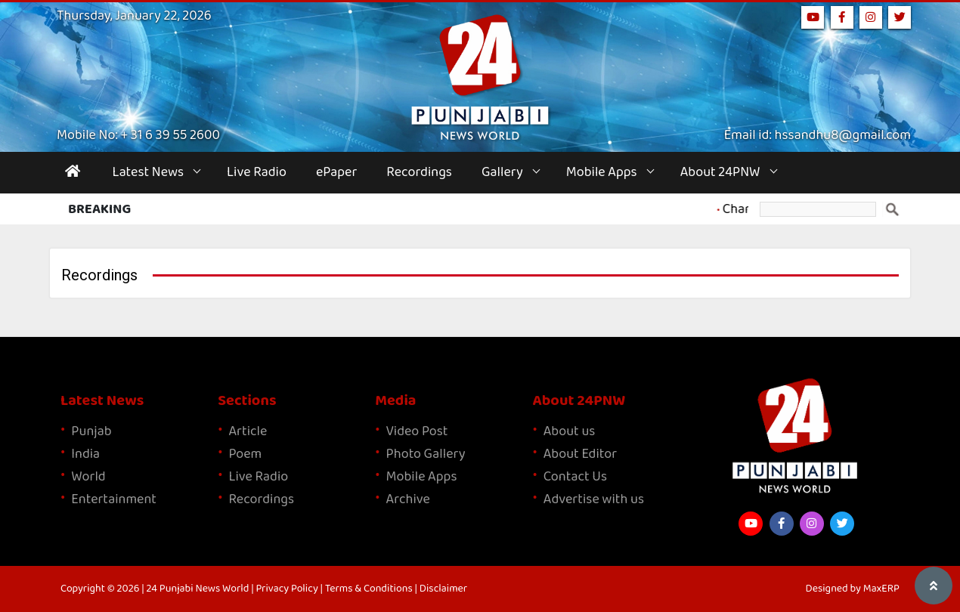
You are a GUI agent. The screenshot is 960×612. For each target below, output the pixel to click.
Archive (408, 499)
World (88, 476)
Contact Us (575, 476)
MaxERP (881, 589)
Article (247, 431)
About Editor (580, 454)
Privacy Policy (286, 589)
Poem (245, 454)
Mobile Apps (601, 172)
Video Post (417, 431)
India (85, 454)
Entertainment (113, 499)
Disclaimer (443, 589)
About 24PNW (720, 172)
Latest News (148, 172)
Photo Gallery (426, 454)
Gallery (502, 172)
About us (569, 431)
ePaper (336, 172)
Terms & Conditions (369, 589)
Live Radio (256, 172)
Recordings (419, 172)
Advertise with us (593, 499)
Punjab (91, 431)
